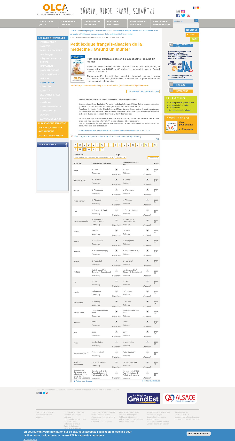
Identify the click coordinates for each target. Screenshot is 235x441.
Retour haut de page (84, 381)
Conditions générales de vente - (69, 389)
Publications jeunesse (52, 123)
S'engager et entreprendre (162, 23)
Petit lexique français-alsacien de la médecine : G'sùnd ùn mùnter (106, 34)
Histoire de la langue (72, 424)
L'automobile (48, 42)
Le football (47, 66)
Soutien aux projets (154, 415)
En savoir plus (30, 439)
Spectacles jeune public (156, 417)
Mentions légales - (48, 389)
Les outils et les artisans (50, 97)
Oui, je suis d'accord (198, 433)
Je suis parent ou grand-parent (181, 103)
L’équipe (39, 417)
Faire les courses (51, 50)
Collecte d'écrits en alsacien (158, 424)
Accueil (73, 31)
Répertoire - (87, 389)
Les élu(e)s (46, 54)
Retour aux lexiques (152, 381)
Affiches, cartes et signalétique (50, 129)
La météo (45, 86)
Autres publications (50, 135)
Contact (192, 34)
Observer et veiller (74, 412)
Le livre (45, 78)
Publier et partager (85, 31)
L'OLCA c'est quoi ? (45, 412)
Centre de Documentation (101, 422)
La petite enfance (51, 106)
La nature (46, 90)
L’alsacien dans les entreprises (187, 417)
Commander (187, 129)
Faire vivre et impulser (158, 412)
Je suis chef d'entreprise (178, 105)
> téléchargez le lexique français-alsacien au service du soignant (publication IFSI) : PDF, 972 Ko (114, 130)
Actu (194, 39)
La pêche (45, 102)
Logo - (38, 389)
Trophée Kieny (152, 419)
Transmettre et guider (103, 412)
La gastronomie (49, 70)
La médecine (47, 82)
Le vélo (44, 115)
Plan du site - (97, 389)
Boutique (191, 30)
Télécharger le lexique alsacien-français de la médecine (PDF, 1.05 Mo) (107, 136)
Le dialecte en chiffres (72, 428)
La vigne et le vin (50, 119)
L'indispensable (49, 74)
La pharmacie (48, 110)
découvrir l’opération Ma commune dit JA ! (182, 76)
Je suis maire (174, 108)
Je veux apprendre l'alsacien (180, 110)
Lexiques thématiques (51, 38)
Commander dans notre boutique (143, 91)
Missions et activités (44, 415)
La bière (45, 46)
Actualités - (107, 389)
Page (117, 154)
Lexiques (78, 154)
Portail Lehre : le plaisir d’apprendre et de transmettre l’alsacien (103, 417)
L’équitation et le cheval (50, 60)
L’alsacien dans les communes (187, 419)
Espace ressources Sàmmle (158, 422)
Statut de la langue (71, 426)
